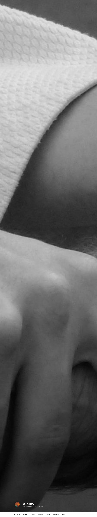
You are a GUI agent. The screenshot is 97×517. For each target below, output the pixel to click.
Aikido (28, 503)
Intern (63, 514)
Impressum (56, 514)
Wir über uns (17, 514)
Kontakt (48, 514)
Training (32, 514)
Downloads (40, 514)
